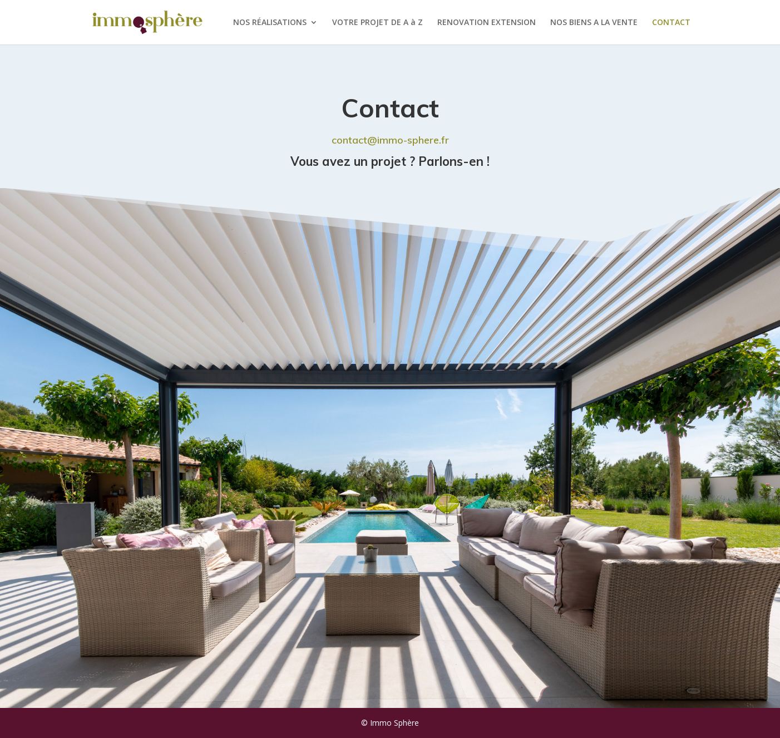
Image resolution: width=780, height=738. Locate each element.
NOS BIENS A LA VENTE (594, 22)
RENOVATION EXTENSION (486, 22)
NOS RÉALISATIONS (270, 22)
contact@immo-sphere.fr (390, 140)
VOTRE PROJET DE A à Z (377, 22)
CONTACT (671, 22)
